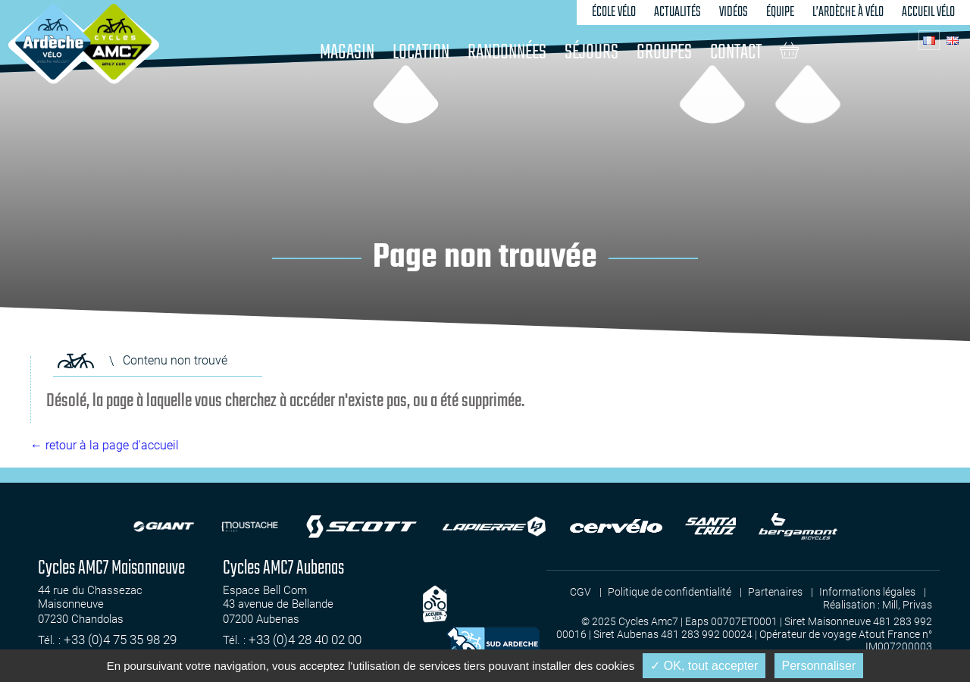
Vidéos (733, 12)
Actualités (677, 12)
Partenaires (775, 592)
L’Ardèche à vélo (848, 12)
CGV (580, 592)
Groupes (664, 52)
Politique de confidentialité (669, 592)
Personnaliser (819, 665)
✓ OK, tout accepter (704, 665)
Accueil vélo (928, 12)
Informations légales (867, 592)
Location (421, 52)
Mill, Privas (907, 605)
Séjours (591, 52)
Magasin (347, 52)
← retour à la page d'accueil (104, 445)
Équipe (780, 12)
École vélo (614, 12)
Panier (789, 50)
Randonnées (507, 52)
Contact (736, 52)
